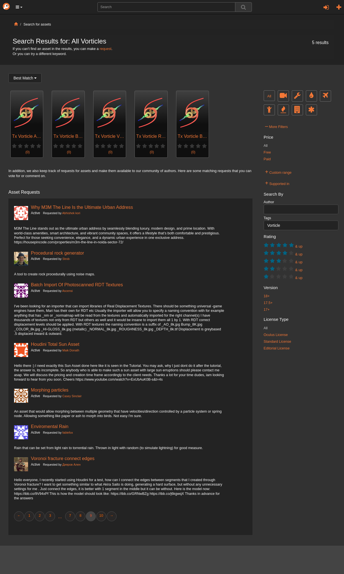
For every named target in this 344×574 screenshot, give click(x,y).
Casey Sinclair (71, 396)
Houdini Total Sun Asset (55, 344)
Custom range (278, 172)
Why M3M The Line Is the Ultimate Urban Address (82, 207)
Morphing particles (50, 389)
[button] (19, 7)
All (269, 96)
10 (101, 516)
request (105, 49)
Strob (66, 258)
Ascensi (67, 290)
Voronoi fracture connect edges (62, 458)
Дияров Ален (71, 464)
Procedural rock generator (57, 252)
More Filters (276, 126)
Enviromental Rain (50, 426)
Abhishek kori (71, 213)
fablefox (67, 432)
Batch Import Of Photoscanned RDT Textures (77, 284)
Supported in (277, 183)
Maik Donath (70, 350)
